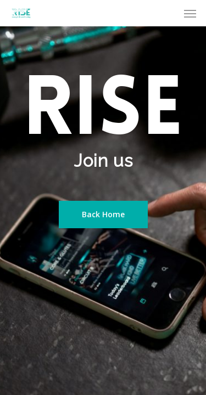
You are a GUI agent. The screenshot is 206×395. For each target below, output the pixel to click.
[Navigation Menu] (190, 13)
